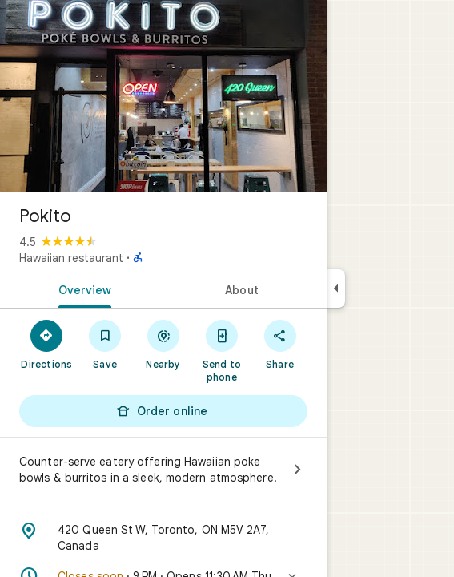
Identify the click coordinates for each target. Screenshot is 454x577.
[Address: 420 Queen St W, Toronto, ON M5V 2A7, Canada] (163, 537)
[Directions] (47, 344)
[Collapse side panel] (336, 288)
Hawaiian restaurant (71, 258)
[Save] (105, 344)
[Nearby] (164, 344)
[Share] (280, 344)
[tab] (81, 288)
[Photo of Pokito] (163, 96)
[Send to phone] (221, 350)
